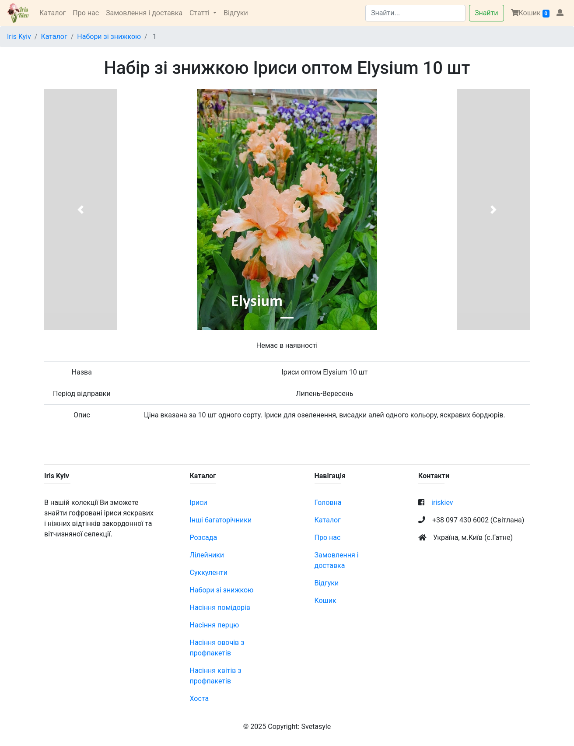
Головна (328, 502)
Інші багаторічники (221, 520)
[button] (80, 209)
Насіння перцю (214, 625)
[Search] (415, 13)
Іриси (198, 502)
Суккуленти (209, 572)
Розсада (203, 537)
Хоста (199, 698)
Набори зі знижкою (109, 36)
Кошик (530, 13)
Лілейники (207, 555)
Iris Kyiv (19, 36)
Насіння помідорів (220, 607)
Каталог (52, 13)
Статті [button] (200, 13)
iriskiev (442, 502)
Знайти (486, 13)
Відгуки (236, 13)
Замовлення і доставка (144, 13)
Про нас (86, 13)
